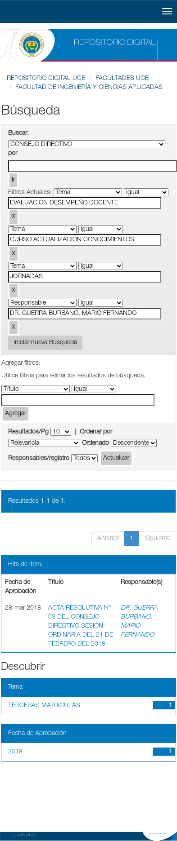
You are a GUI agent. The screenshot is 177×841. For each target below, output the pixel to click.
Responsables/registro (38, 459)
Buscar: (18, 133)
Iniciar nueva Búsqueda (45, 343)
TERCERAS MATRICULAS (44, 706)
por (12, 153)
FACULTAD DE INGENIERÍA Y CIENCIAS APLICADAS (89, 87)
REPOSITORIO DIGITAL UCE (46, 78)
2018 (15, 752)
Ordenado (95, 443)
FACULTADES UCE (122, 78)
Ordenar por (96, 432)
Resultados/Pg (28, 432)
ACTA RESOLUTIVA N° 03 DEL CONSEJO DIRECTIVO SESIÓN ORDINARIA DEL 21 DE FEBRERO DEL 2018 (80, 626)
